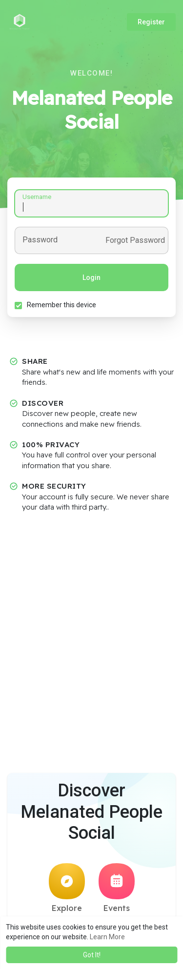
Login (91, 277)
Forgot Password (135, 240)
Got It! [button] (92, 955)
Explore (67, 888)
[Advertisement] (91, 613)
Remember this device (61, 305)
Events (117, 888)
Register (151, 22)
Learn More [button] (107, 937)
